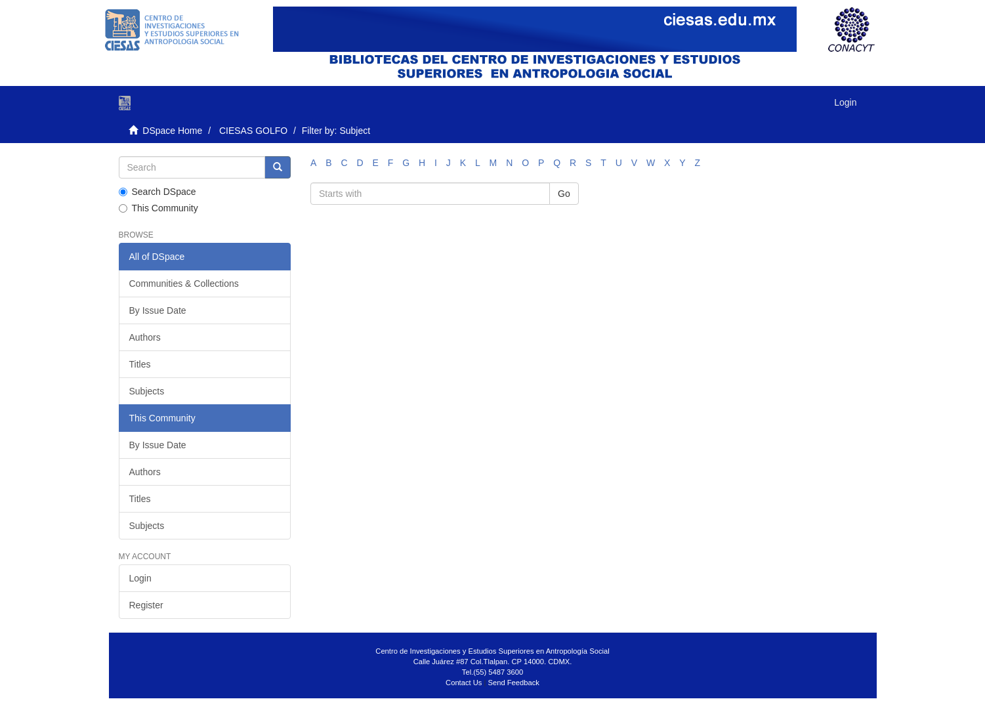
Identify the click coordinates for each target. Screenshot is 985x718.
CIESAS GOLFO (253, 130)
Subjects (147, 391)
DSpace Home (172, 130)
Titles (140, 364)
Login (140, 578)
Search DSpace (157, 191)
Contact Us (464, 682)
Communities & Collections (184, 283)
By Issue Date (157, 310)
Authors (145, 337)
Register (146, 605)
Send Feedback (513, 682)
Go (564, 193)
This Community (158, 208)
